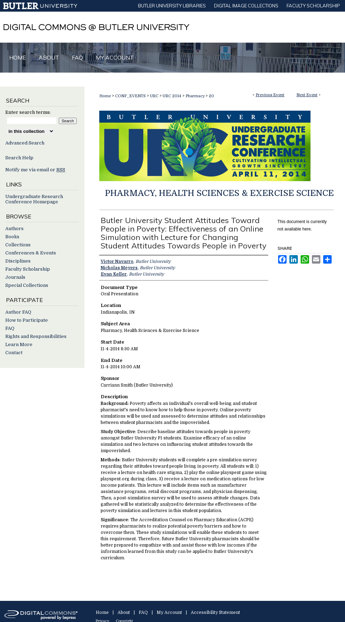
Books (12, 236)
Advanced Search (24, 143)
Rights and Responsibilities (36, 336)
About (124, 612)
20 (211, 96)
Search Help (19, 157)
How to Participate (26, 320)
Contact (14, 352)
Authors (14, 228)
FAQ (9, 328)
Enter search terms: (28, 112)
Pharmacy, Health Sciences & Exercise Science (219, 193)
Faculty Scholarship (27, 269)
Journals (15, 277)
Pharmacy (196, 96)
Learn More (18, 344)
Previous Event (270, 95)
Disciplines (18, 261)
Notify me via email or (35, 169)
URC (154, 96)
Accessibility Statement (215, 612)
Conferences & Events (30, 252)
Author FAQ (18, 312)
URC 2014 (172, 96)
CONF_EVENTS (131, 96)
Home (105, 96)
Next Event (307, 95)
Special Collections (26, 285)
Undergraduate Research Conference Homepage (34, 199)
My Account (169, 612)
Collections (18, 244)
